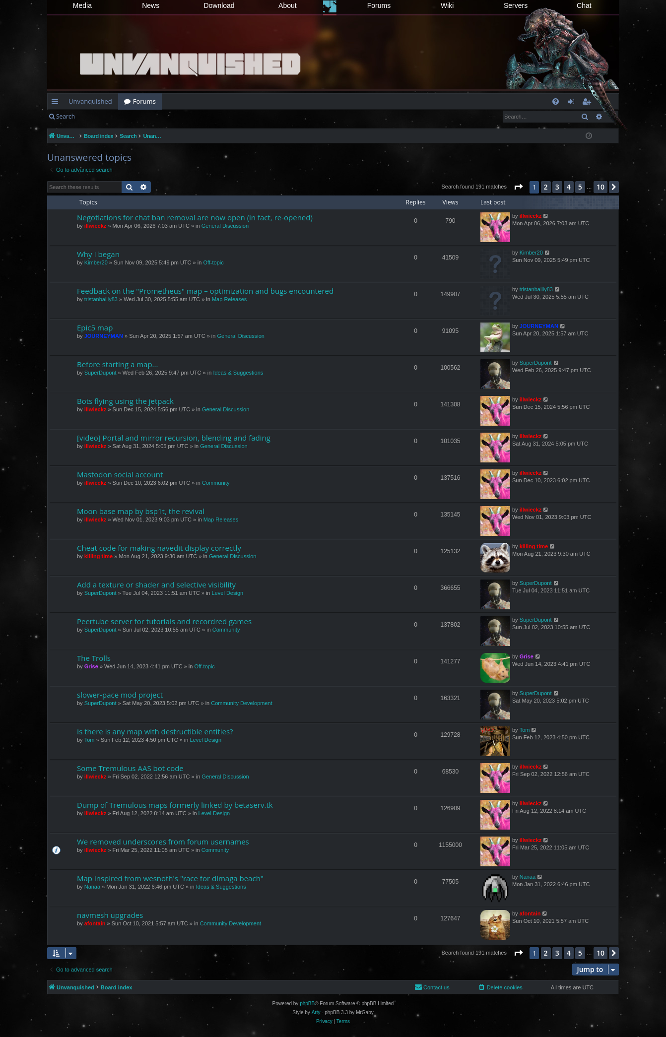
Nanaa (92, 887)
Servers (516, 5)
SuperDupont (100, 373)
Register (130, 116)
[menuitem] (555, 101)
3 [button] (557, 187)
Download (218, 5)
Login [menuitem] (573, 103)
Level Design (228, 593)
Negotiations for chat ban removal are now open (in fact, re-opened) (195, 217)
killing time (98, 556)
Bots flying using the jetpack (125, 401)
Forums (379, 5)
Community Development (241, 703)
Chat (584, 5)
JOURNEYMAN (103, 336)
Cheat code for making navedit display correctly (159, 548)
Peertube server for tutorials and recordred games (164, 621)
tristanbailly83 (101, 299)
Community (216, 483)
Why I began (98, 254)
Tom (89, 740)
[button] (518, 187)
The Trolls (94, 658)
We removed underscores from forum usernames (163, 841)
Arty (316, 1012)
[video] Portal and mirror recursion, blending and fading (173, 438)
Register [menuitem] (588, 103)
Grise (91, 666)
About (287, 5)
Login (96, 116)
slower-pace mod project (120, 695)
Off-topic (213, 262)
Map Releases (229, 299)
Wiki (447, 5)
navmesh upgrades (110, 915)
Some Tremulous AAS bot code (130, 768)
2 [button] (546, 187)
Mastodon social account (120, 474)
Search (65, 116)
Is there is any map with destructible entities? (155, 731)
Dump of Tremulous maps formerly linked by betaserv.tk (175, 805)
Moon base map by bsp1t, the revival (140, 511)
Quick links (57, 103)
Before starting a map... (117, 364)
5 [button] (580, 187)
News (150, 5)
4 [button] (569, 187)
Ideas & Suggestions (238, 373)
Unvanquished (90, 101)
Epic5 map (95, 327)
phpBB (307, 1003)
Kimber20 (96, 262)
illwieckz (95, 226)
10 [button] (600, 187)
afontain (95, 923)
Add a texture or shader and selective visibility (156, 584)
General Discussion (225, 226)
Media (82, 5)
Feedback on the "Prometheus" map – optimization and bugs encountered (205, 291)
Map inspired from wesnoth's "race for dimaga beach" (170, 878)
